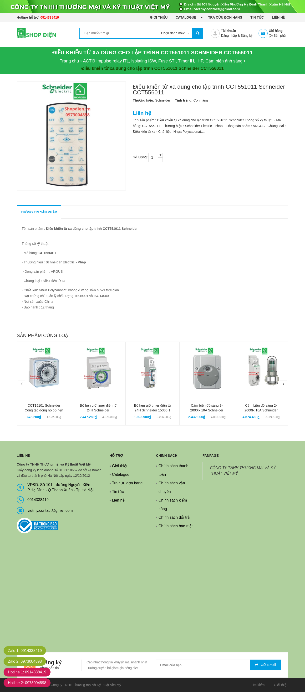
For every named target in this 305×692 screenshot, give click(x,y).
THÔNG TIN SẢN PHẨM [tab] (39, 212)
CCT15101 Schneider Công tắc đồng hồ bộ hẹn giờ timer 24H (44, 410)
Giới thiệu (159, 17)
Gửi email (265, 665)
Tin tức (257, 17)
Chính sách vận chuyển (171, 487)
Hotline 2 (27, 683)
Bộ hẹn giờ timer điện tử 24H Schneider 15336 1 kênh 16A (152, 410)
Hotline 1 (27, 672)
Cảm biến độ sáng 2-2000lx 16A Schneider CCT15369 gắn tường (261, 410)
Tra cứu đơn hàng (225, 17)
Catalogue (186, 17)
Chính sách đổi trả (174, 517)
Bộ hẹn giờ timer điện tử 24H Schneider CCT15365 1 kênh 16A (98, 410)
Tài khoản (228, 31)
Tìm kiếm (258, 685)
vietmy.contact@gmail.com (50, 510)
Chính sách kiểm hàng (172, 504)
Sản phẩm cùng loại (43, 335)
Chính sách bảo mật (175, 526)
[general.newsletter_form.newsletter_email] (218, 665)
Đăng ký (247, 35)
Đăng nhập (229, 35)
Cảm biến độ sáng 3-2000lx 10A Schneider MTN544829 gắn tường (207, 410)
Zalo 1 (25, 651)
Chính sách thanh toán (173, 470)
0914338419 (49, 17)
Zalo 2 (25, 661)
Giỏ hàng (276, 31)
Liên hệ (278, 17)
